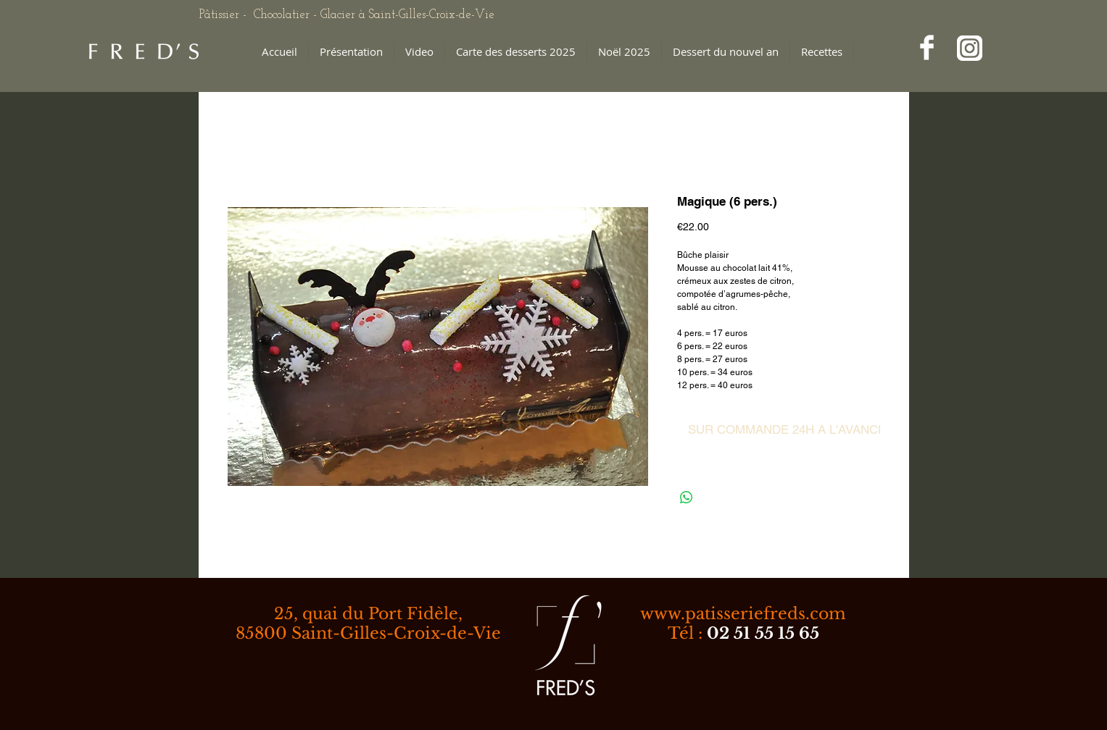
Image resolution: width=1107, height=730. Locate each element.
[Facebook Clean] (927, 47)
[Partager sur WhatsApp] (686, 497)
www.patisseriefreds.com (743, 614)
